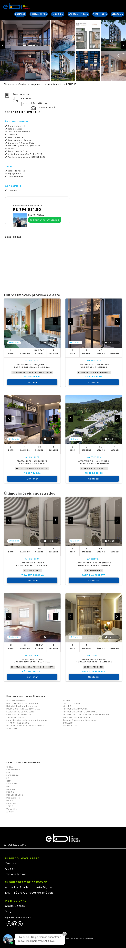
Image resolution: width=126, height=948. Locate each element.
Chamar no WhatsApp (44, 220)
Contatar (32, 382)
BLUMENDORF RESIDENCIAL (94, 469)
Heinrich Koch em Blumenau (21, 706)
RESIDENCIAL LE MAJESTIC (20, 711)
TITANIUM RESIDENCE (17, 723)
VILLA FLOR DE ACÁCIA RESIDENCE (25, 725)
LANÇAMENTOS (38, 14)
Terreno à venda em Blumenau (79, 720)
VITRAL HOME (70, 725)
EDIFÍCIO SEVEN (71, 703)
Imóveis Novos (16, 874)
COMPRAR (20, 14)
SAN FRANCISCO (15, 717)
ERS (8, 772)
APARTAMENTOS (78, 14)
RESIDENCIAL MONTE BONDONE (80, 711)
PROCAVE (11, 803)
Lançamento (37, 84)
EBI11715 (71, 84)
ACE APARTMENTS (15, 700)
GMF (8, 781)
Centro (23, 84)
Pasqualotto (13, 798)
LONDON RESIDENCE (93, 667)
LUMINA (67, 706)
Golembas (12, 783)
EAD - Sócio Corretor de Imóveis (29, 892)
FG (7, 778)
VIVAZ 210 (12, 728)
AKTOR (66, 700)
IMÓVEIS (57, 14)
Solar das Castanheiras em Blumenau (26, 720)
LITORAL (117, 14)
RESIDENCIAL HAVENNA (75, 709)
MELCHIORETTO (14, 795)
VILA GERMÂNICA (32, 570)
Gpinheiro (11, 789)
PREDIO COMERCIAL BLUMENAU (23, 709)
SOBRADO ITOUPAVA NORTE (78, 717)
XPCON (10, 811)
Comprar (11, 863)
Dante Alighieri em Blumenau (22, 703)
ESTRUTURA (12, 775)
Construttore (13, 769)
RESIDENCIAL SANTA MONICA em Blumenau (86, 714)
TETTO (9, 806)
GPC (8, 786)
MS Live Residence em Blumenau (94, 372)
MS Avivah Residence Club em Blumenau (32, 372)
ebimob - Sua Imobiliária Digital (29, 887)
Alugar (10, 868)
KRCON (10, 792)
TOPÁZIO (68, 723)
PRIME (9, 800)
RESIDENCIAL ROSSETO (18, 714)
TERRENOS (100, 14)
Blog (8, 911)
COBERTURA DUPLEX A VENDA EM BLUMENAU (32, 667)
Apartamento (55, 84)
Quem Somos (15, 906)
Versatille (11, 809)
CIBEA (9, 767)
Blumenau (10, 84)
